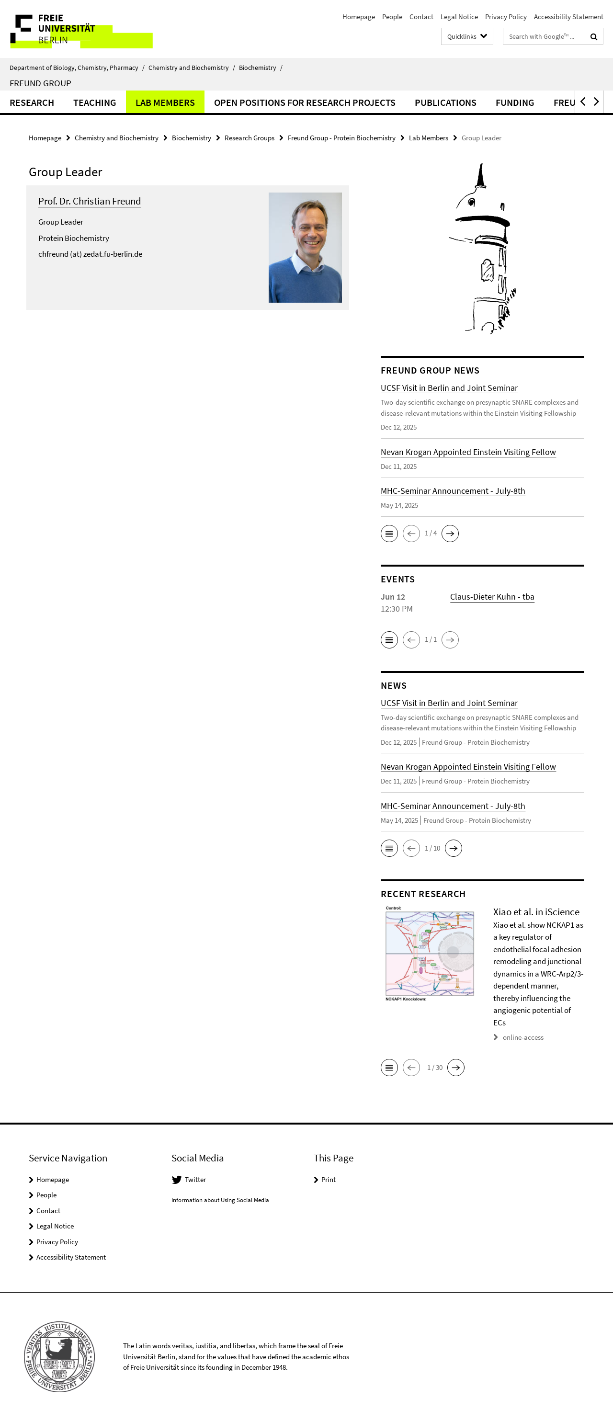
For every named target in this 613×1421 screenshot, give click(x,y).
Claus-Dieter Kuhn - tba (492, 596)
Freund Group (40, 83)
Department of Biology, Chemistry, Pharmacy (77, 67)
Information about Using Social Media (220, 1200)
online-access (523, 1037)
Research (32, 102)
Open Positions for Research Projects (305, 102)
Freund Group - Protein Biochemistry (342, 137)
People (392, 16)
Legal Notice (459, 16)
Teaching (94, 102)
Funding (515, 102)
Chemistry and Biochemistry (191, 67)
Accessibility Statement (568, 16)
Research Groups (249, 137)
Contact (421, 16)
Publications (446, 102)
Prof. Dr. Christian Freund (89, 200)
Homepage (358, 16)
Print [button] (328, 1179)
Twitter (195, 1179)
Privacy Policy (506, 16)
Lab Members (165, 102)
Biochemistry (261, 67)
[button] (582, 102)
